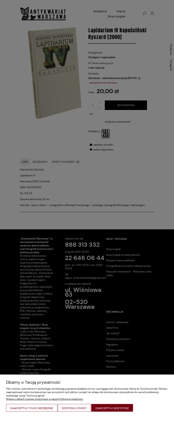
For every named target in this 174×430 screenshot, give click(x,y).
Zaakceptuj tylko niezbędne (31, 408)
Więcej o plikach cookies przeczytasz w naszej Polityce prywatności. (44, 399)
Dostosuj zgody (74, 408)
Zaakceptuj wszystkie (112, 408)
